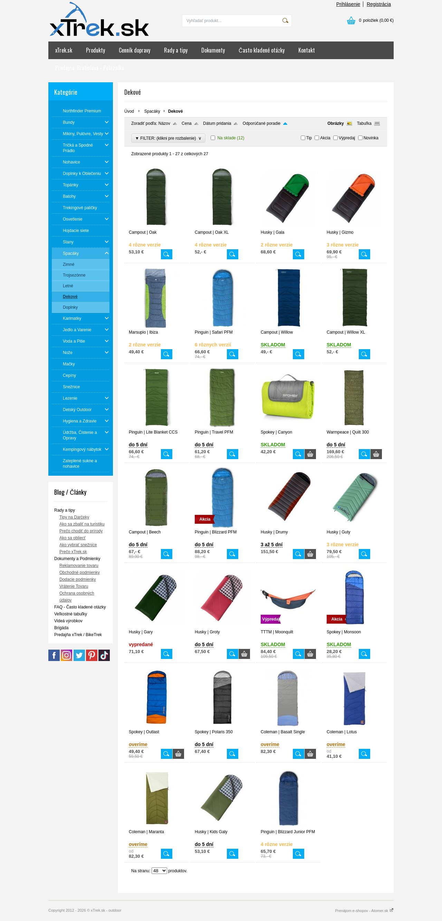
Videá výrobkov (68, 620)
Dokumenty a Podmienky (77, 558)
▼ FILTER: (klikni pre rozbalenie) (168, 138)
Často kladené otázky (262, 50)
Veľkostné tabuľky (70, 614)
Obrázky (335, 123)
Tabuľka (364, 123)
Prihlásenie (348, 4)
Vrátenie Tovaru (73, 586)
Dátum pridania (217, 123)
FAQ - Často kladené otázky (80, 607)
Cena (187, 123)
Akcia (325, 138)
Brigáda (61, 627)
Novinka (371, 138)
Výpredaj (347, 138)
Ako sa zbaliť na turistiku (82, 524)
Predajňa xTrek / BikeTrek (78, 634)
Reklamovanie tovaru (78, 565)
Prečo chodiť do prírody (81, 531)
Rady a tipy (176, 50)
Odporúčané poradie (261, 123)
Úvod (129, 111)
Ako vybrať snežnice (78, 544)
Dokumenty (213, 50)
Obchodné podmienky (79, 572)
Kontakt (306, 50)
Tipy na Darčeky (74, 517)
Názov (164, 123)
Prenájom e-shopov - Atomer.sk (364, 911)
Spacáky (152, 111)
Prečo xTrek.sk (73, 551)
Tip (309, 138)
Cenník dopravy (134, 50)
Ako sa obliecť (72, 538)
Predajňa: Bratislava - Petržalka (89, 68)
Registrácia (379, 4)
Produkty (95, 50)
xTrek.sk (63, 50)
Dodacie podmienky (77, 579)
